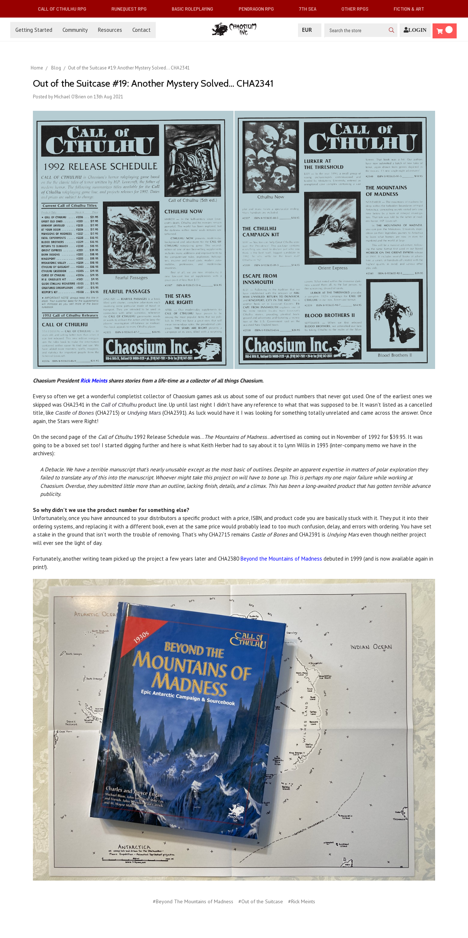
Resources (110, 29)
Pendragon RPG (259, 8)
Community (75, 29)
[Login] (415, 30)
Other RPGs (357, 8)
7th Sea (310, 8)
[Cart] (445, 30)
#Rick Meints (301, 901)
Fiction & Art (412, 8)
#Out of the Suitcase (260, 901)
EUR (309, 29)
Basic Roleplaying (195, 8)
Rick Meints (93, 380)
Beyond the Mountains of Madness (281, 558)
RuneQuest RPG (132, 8)
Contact (141, 29)
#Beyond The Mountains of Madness (193, 901)
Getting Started (33, 29)
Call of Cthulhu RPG (65, 8)
